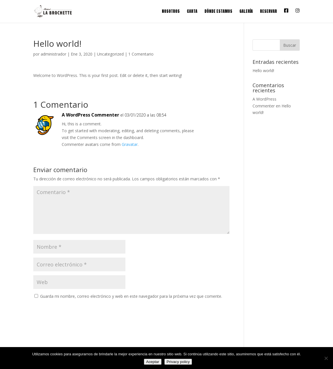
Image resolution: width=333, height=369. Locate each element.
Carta (192, 11)
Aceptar (152, 362)
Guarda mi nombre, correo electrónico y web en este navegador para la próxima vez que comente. (131, 296)
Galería (246, 11)
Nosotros (171, 11)
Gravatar (130, 144)
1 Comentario (141, 54)
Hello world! (263, 70)
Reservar (268, 11)
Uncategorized (110, 54)
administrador (53, 54)
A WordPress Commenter (90, 115)
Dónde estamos (218, 11)
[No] (326, 358)
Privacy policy (178, 362)
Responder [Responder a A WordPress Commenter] (208, 121)
